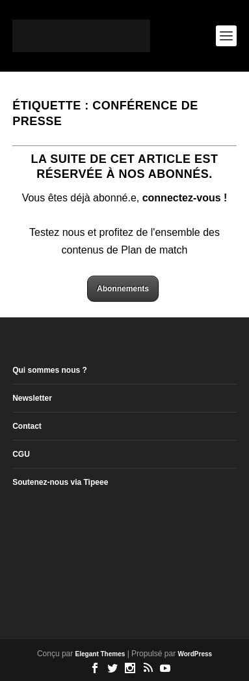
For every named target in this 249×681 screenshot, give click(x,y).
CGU (21, 454)
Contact (27, 426)
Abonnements (123, 288)
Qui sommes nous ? (49, 370)
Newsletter (32, 398)
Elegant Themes (100, 654)
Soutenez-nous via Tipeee (60, 482)
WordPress (194, 654)
